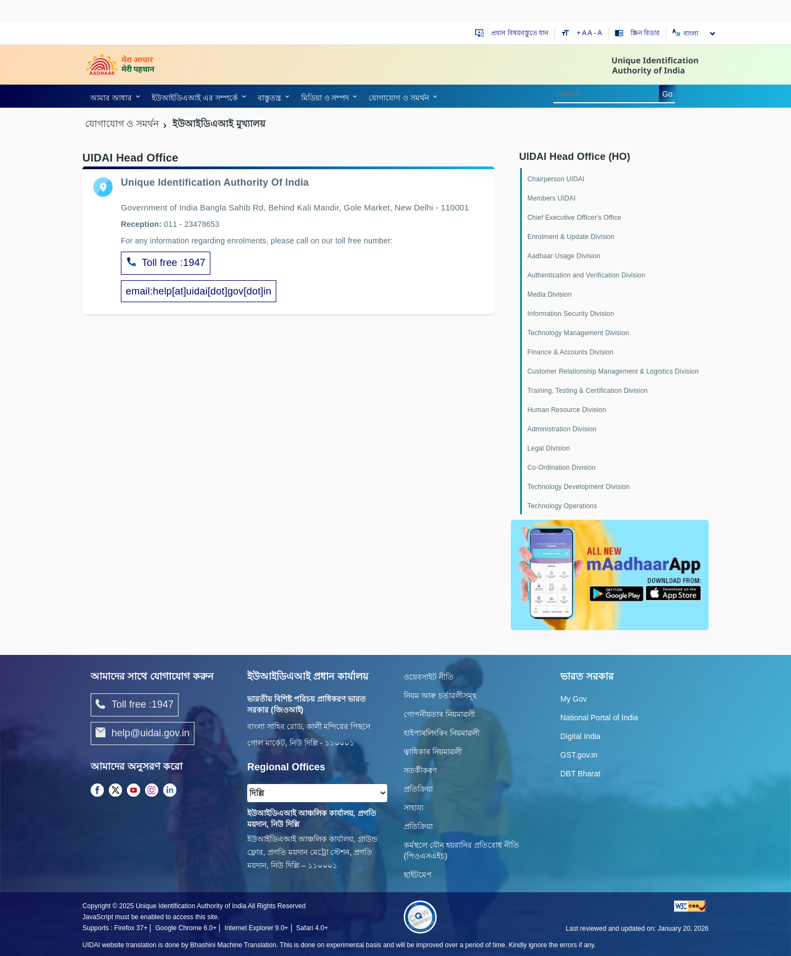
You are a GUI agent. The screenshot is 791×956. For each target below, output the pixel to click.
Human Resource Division (566, 410)
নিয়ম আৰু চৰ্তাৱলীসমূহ (440, 695)
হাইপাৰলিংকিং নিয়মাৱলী (442, 733)
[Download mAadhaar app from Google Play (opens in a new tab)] (610, 574)
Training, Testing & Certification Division (587, 390)
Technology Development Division (578, 487)
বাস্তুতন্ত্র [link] (269, 97)
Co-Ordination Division (561, 467)
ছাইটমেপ (418, 874)
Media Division (549, 294)
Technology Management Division (578, 333)
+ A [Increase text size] (582, 33)
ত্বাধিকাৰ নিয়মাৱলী (433, 751)
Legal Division (548, 448)
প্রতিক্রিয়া (418, 789)
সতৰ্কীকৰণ (420, 770)
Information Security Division (570, 314)
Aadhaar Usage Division (563, 256)
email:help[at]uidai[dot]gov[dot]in (198, 291)
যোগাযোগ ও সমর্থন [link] (399, 97)
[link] (113, 97)
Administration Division (562, 429)
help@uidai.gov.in (143, 733)
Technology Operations (562, 506)
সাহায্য (414, 807)
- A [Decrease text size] (598, 33)
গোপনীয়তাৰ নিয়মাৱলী (439, 714)
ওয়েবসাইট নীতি (429, 676)
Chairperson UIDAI (555, 179)
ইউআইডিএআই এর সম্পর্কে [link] (195, 97)
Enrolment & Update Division (571, 237)
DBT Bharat (580, 773)
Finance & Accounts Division (570, 352)
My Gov (573, 698)
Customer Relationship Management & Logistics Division (613, 371)
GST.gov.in (578, 755)
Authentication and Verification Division (586, 275)
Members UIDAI (551, 198)
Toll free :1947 (165, 263)
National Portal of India (599, 717)
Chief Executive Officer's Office (574, 217)
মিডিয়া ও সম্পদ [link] (325, 97)
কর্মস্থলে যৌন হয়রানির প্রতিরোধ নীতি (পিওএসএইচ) (461, 850)
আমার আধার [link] (111, 97)
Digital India (580, 736)
